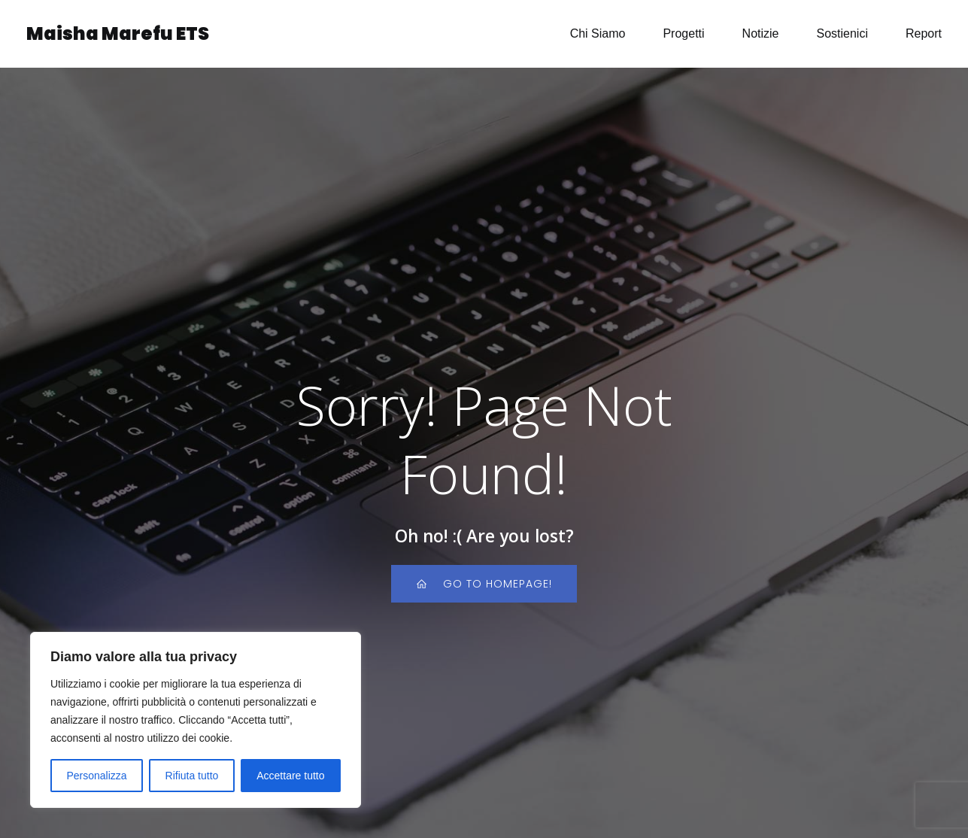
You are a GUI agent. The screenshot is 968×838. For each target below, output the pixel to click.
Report (924, 33)
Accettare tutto (290, 776)
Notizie (760, 33)
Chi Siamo (598, 33)
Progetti (683, 33)
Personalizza (96, 776)
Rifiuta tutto (192, 776)
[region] (195, 720)
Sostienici (841, 33)
